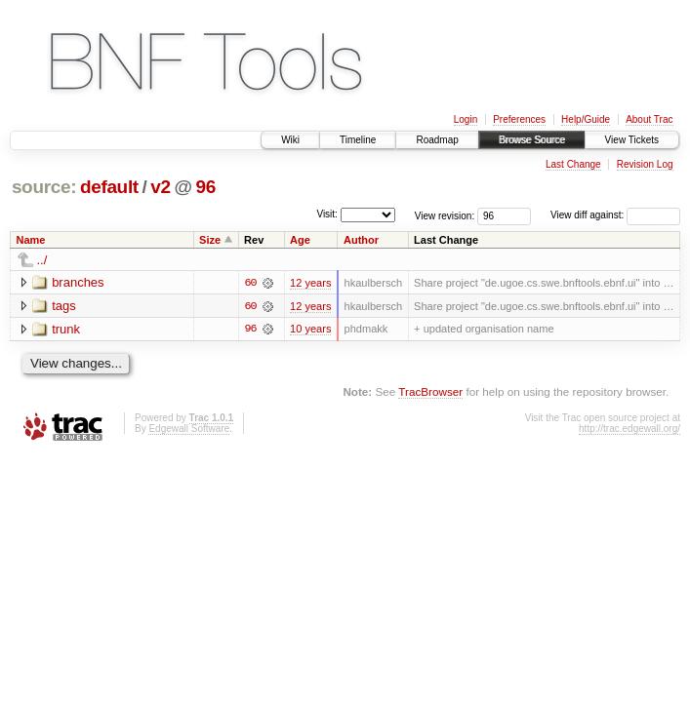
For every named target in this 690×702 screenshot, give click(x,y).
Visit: (327, 214)
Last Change (573, 164)
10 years (310, 329)
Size (210, 240)
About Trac (649, 119)
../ (42, 260)
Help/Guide (585, 119)
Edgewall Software (188, 428)
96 (206, 186)
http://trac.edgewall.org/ (629, 428)
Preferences (519, 119)
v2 (160, 186)
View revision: (445, 215)
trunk (66, 329)
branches (77, 282)
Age (300, 240)
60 (250, 283)
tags (64, 305)
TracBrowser (430, 392)
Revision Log (645, 164)
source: (44, 186)
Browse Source (532, 140)
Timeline (358, 140)
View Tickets (632, 140)
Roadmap (437, 140)
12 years (310, 283)
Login (465, 119)
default (109, 186)
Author (361, 240)
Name (31, 240)
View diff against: (615, 215)
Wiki (290, 140)
